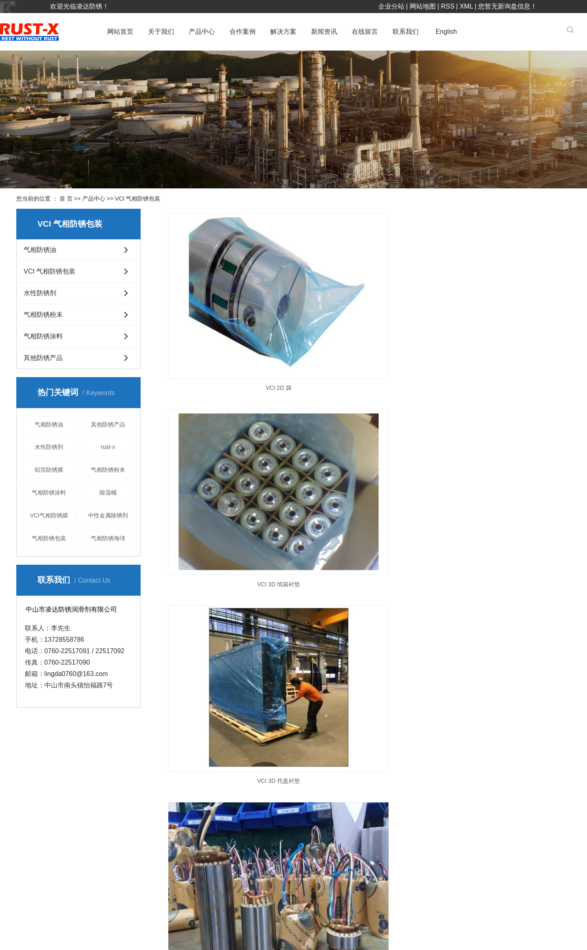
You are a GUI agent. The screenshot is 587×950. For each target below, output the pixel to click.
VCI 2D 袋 (228, 311)
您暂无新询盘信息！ (507, 6)
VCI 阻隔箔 (507, 551)
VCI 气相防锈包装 (137, 198)
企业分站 (391, 6)
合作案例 (243, 31)
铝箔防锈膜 (49, 469)
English (446, 31)
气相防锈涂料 (43, 336)
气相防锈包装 (49, 538)
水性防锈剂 (40, 292)
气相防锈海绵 (108, 538)
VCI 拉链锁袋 (367, 431)
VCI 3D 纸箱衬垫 (367, 311)
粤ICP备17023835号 (122, 936)
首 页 (66, 198)
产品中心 (202, 31)
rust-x (108, 447)
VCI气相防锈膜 (49, 515)
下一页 (362, 587)
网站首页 (120, 31)
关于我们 (161, 31)
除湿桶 (108, 492)
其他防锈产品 (43, 357)
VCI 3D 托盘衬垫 (506, 311)
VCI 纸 (227, 431)
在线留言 (365, 31)
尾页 (388, 587)
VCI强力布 (227, 551)
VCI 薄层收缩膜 (367, 551)
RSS (448, 6)
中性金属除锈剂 (108, 515)
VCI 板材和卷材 (507, 431)
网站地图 (423, 6)
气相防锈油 (40, 249)
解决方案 (283, 31)
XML (466, 6)
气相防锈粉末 (43, 314)
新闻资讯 (324, 31)
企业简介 (254, 807)
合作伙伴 (254, 823)
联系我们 (406, 31)
